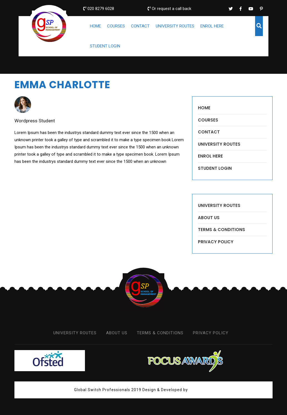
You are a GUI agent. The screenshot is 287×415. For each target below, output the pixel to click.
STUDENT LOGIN (105, 46)
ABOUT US (209, 218)
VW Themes (200, 390)
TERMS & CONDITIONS (221, 229)
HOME (95, 26)
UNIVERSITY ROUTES (175, 26)
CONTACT (140, 26)
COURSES (116, 26)
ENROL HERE (212, 26)
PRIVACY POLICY (215, 242)
